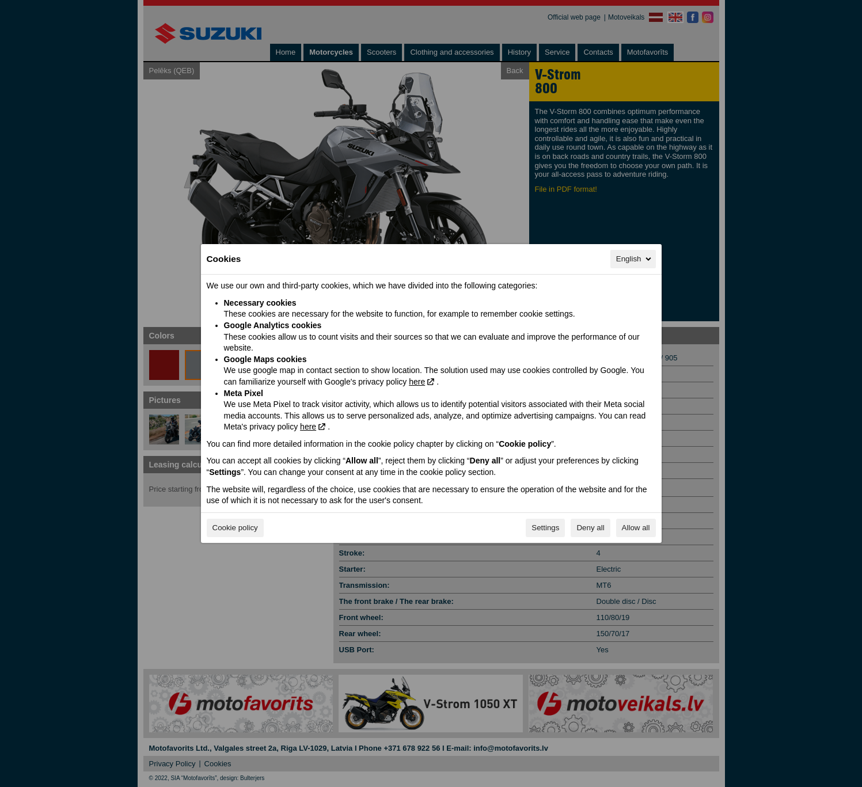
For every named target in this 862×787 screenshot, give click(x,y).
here (417, 381)
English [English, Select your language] (634, 259)
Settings (545, 527)
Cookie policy (235, 527)
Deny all (590, 527)
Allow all (636, 527)
